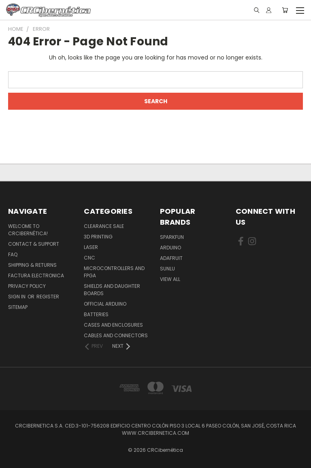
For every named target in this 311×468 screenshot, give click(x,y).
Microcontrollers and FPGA (114, 272)
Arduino (170, 247)
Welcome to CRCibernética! (28, 230)
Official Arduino (105, 303)
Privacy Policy (27, 286)
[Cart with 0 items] (285, 10)
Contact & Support (33, 243)
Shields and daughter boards (112, 290)
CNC (89, 257)
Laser (91, 247)
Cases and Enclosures (113, 324)
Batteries (96, 314)
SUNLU (167, 268)
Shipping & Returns (32, 265)
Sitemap (18, 307)
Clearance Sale (104, 226)
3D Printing (98, 236)
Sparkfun (172, 237)
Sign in (17, 296)
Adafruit (171, 258)
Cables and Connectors (116, 335)
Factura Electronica (36, 275)
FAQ (12, 254)
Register (47, 296)
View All (170, 279)
